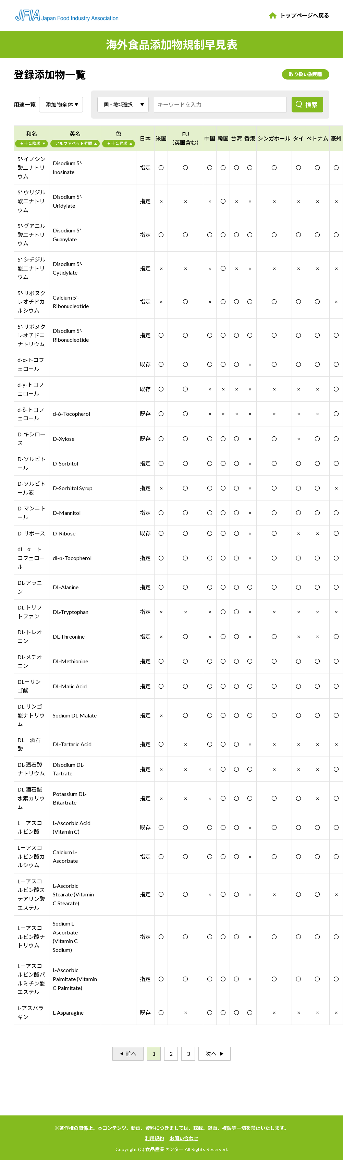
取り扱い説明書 (305, 74)
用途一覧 (25, 104)
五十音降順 (30, 143)
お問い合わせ (184, 1138)
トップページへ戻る (304, 15)
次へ (211, 1053)
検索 (311, 104)
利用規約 (154, 1138)
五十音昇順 (117, 143)
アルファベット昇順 (73, 143)
